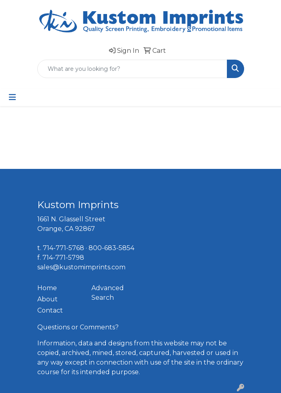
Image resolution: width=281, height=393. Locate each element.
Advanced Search (107, 292)
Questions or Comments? (78, 327)
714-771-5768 (63, 248)
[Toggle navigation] (12, 97)
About (47, 299)
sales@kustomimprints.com (81, 267)
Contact (50, 310)
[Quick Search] (132, 69)
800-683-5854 (111, 248)
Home (47, 288)
